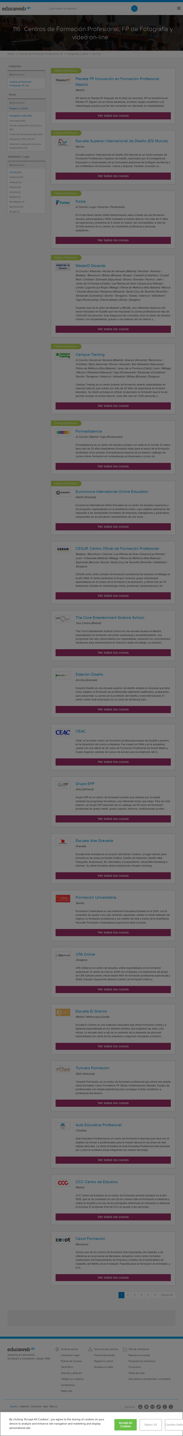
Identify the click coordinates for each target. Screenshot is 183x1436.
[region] (91, 1424)
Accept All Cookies (125, 1424)
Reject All (151, 1425)
